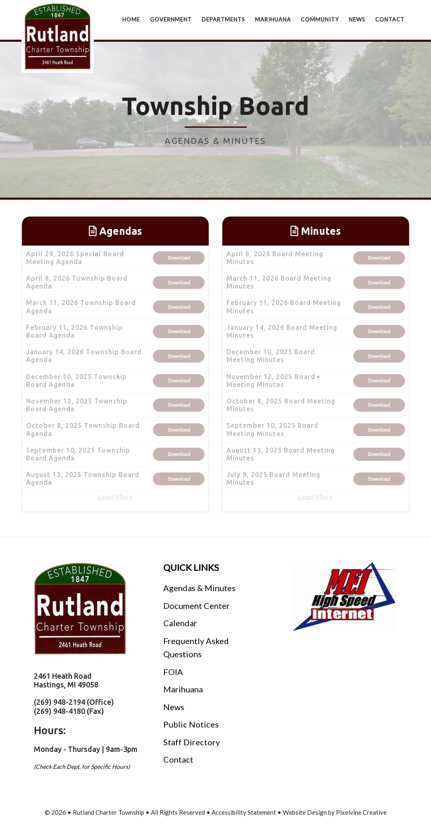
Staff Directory (191, 742)
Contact (178, 759)
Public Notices (191, 724)
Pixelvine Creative (361, 812)
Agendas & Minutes (199, 588)
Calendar (180, 623)
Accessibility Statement (244, 812)
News (173, 707)
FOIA (173, 672)
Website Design (305, 812)
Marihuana (183, 689)
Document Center (196, 606)
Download (179, 258)
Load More (115, 496)
